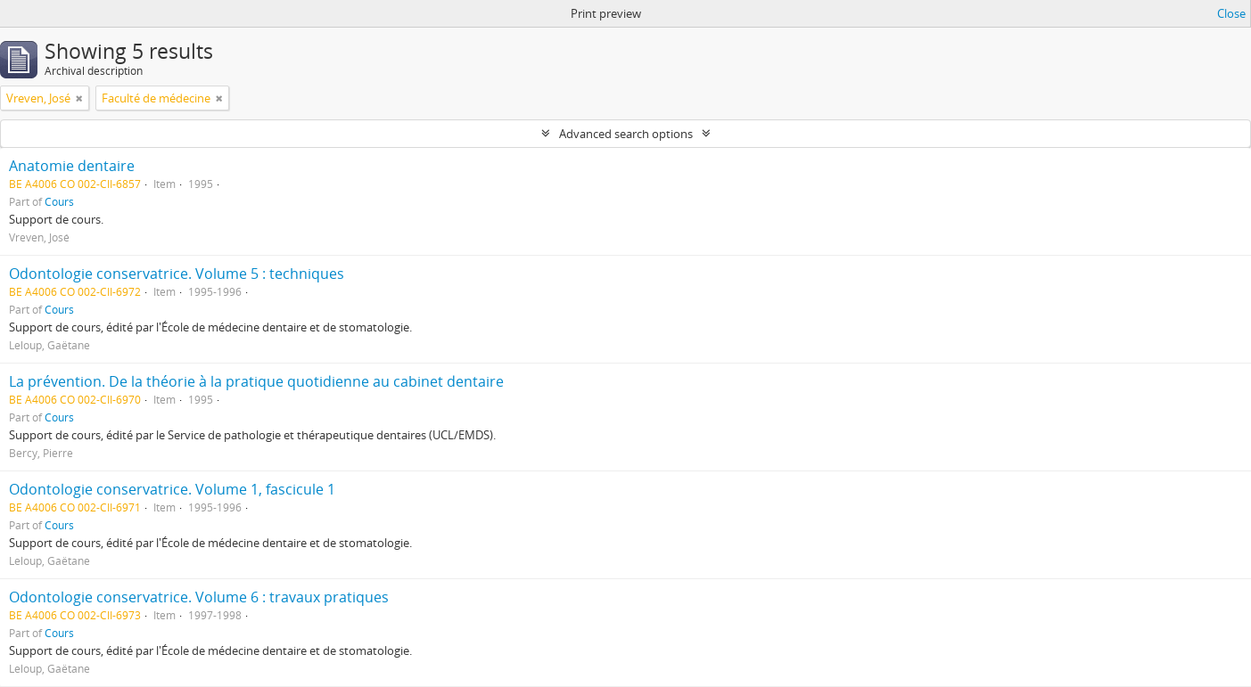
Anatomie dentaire (72, 166)
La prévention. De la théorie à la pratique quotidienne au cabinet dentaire (256, 381)
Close (1231, 13)
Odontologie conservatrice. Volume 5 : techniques (176, 273)
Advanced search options (626, 134)
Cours (59, 201)
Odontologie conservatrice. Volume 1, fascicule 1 (172, 489)
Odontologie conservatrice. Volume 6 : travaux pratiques (199, 597)
